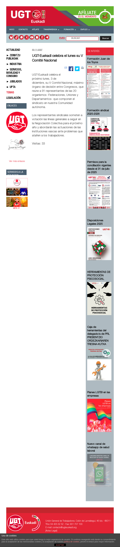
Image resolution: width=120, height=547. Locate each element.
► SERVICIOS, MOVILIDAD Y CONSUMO (14, 73)
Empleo (85, 30)
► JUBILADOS (14, 81)
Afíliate (35, 30)
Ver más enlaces (17, 161)
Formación (70, 30)
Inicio (11, 30)
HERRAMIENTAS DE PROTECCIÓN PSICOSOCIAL (98, 276)
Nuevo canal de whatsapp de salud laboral (98, 447)
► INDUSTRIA (13, 64)
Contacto (23, 30)
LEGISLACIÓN (13, 98)
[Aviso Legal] (51, 531)
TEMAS (10, 92)
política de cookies (71, 542)
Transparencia (51, 30)
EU (63, 38)
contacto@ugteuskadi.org (65, 528)
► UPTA (10, 87)
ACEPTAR (60, 545)
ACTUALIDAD (13, 50)
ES (60, 38)
